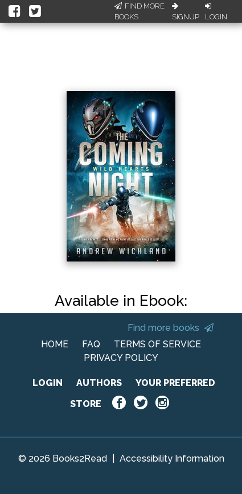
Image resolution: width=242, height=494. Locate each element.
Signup (185, 12)
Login (216, 12)
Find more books (171, 327)
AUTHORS (99, 382)
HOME (54, 344)
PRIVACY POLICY (121, 357)
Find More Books (139, 12)
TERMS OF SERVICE (157, 344)
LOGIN (47, 382)
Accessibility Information (172, 458)
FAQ (91, 344)
